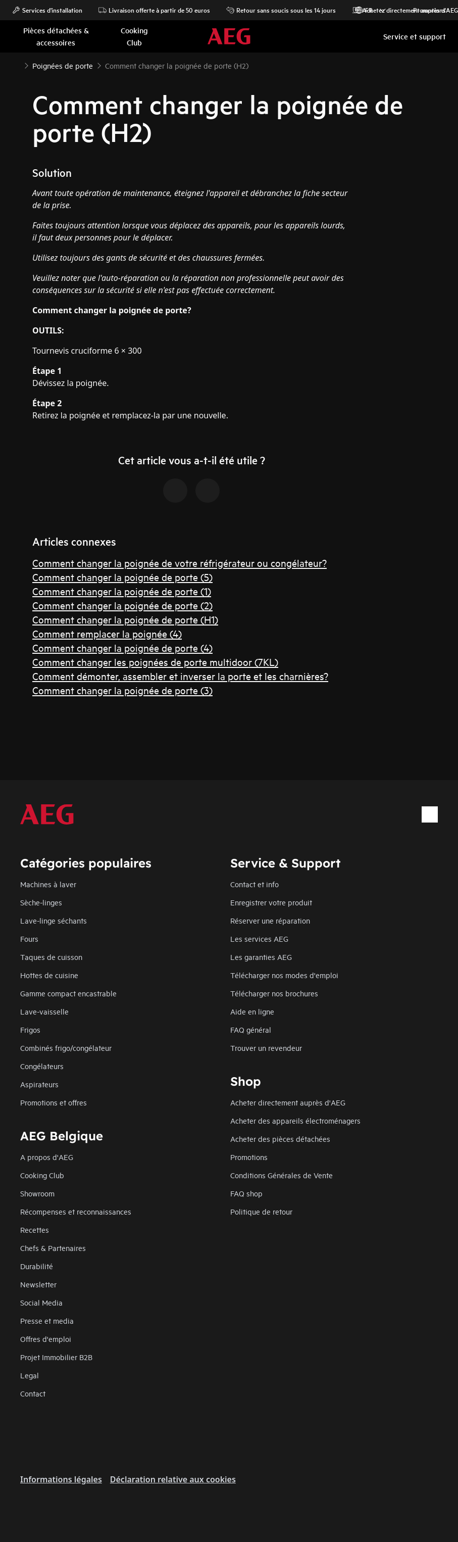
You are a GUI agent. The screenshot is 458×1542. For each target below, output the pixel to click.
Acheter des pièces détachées (280, 1138)
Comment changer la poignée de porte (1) (121, 591)
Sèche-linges (41, 902)
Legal (29, 1375)
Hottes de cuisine (49, 975)
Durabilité (36, 1266)
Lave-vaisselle (44, 1011)
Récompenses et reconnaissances (75, 1211)
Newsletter (38, 1284)
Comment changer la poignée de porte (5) (122, 576)
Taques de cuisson (51, 956)
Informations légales (61, 1479)
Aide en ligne (252, 1011)
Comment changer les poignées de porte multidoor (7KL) (155, 661)
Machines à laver (48, 884)
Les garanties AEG (261, 956)
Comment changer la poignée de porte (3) (122, 690)
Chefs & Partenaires (53, 1247)
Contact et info (254, 884)
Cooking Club (42, 1175)
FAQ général (250, 1029)
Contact (32, 1393)
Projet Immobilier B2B (56, 1357)
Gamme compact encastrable (68, 993)
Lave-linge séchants (53, 920)
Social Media (41, 1302)
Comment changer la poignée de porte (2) (122, 605)
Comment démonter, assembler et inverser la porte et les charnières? (180, 675)
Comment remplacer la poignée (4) (107, 633)
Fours (29, 938)
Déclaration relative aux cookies (173, 1479)
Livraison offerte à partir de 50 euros (154, 10)
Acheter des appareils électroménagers (295, 1120)
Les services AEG (259, 938)
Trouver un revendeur (266, 1047)
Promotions (424, 10)
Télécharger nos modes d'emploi (284, 975)
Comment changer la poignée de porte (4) (122, 647)
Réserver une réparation (270, 920)
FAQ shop (246, 1193)
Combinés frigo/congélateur (66, 1047)
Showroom (37, 1193)
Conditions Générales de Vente (281, 1175)
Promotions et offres (53, 1102)
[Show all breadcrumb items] (16, 65)
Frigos (30, 1029)
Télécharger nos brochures (274, 993)
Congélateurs (42, 1066)
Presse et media (47, 1320)
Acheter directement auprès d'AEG (287, 1102)
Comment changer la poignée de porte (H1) (125, 619)
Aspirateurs (39, 1084)
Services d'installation (47, 10)
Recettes (34, 1229)
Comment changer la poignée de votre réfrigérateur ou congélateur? (179, 562)
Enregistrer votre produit (271, 902)
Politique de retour (261, 1211)
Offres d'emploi (45, 1338)
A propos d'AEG (46, 1157)
